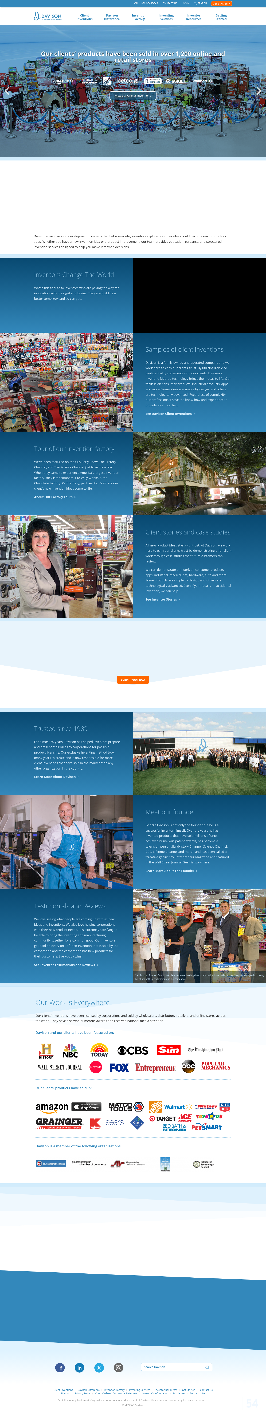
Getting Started (221, 17)
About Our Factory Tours (53, 498)
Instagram (118, 1369)
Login (185, 3)
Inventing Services (166, 17)
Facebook (60, 1369)
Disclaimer (179, 1395)
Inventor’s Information (155, 1395)
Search (202, 3)
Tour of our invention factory (74, 449)
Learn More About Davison (55, 779)
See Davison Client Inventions (169, 414)
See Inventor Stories (161, 600)
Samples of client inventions (185, 350)
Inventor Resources (193, 17)
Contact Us (169, 3)
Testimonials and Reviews (70, 907)
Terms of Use (197, 1395)
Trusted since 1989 (61, 730)
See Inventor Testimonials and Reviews (64, 966)
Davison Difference (112, 17)
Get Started (220, 3)
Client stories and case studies (188, 533)
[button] (7, 91)
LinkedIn (79, 1369)
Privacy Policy (83, 1395)
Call (146, 3)
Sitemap (65, 1395)
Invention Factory (139, 17)
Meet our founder (170, 814)
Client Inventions (85, 17)
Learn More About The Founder (170, 873)
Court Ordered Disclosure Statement (116, 1395)
